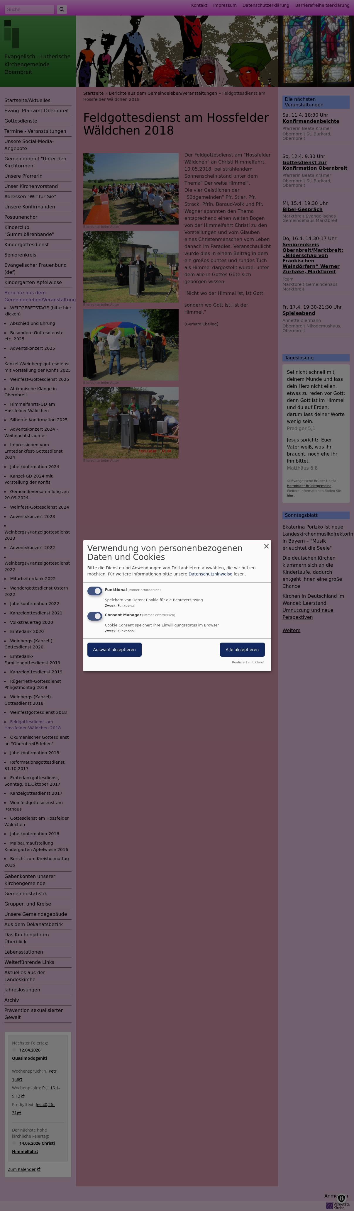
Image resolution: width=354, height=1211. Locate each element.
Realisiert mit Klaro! (248, 662)
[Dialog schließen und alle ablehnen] (266, 543)
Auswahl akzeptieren (114, 649)
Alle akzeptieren (242, 649)
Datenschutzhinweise (210, 574)
